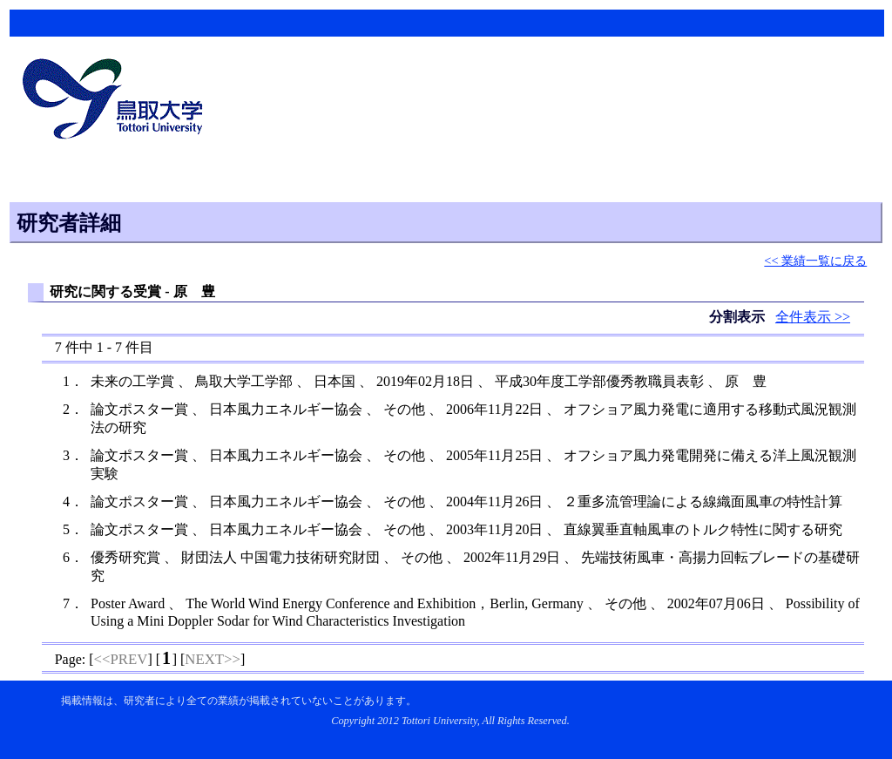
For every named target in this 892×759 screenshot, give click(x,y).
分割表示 (738, 316)
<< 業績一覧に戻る (815, 261)
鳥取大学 (117, 101)
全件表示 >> (812, 316)
